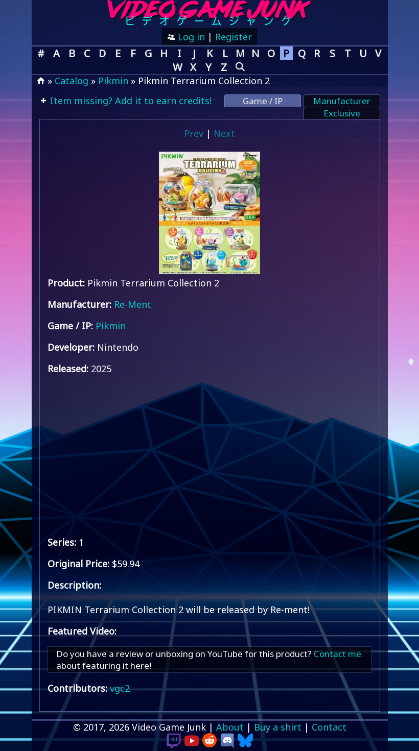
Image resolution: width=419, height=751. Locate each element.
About (230, 727)
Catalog (71, 81)
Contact (329, 727)
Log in (190, 37)
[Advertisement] (210, 455)
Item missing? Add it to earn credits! (130, 100)
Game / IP (263, 101)
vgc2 (120, 688)
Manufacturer (341, 101)
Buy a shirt (277, 727)
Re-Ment (132, 304)
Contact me (337, 654)
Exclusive (341, 113)
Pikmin (113, 81)
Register (233, 37)
